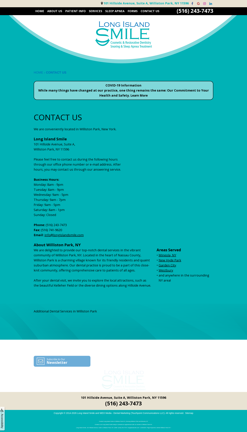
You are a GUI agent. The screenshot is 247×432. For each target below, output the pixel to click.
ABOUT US (54, 11)
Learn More (139, 95)
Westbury (166, 270)
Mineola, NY (167, 255)
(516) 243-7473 (195, 11)
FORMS (133, 11)
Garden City (167, 265)
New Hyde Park (170, 260)
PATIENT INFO (75, 11)
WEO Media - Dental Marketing (115, 413)
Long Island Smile (86, 413)
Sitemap (189, 413)
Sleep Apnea (114, 11)
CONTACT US (150, 11)
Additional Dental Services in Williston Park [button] (65, 311)
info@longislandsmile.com (64, 235)
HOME (39, 11)
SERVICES (95, 11)
